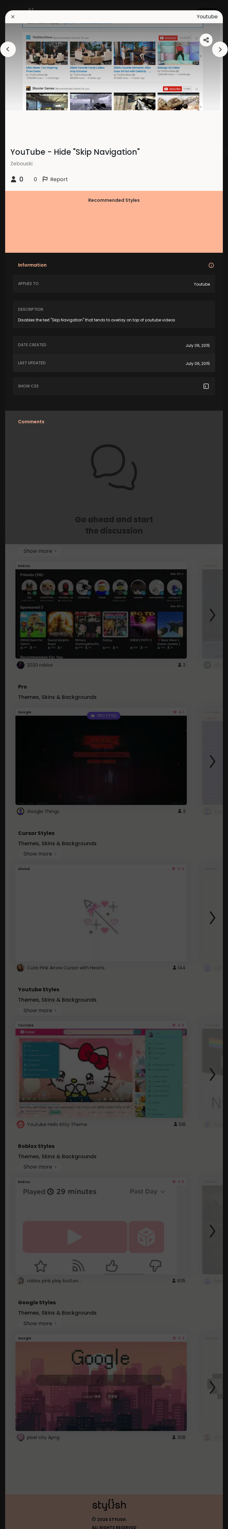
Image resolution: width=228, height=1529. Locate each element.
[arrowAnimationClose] (8, 49)
